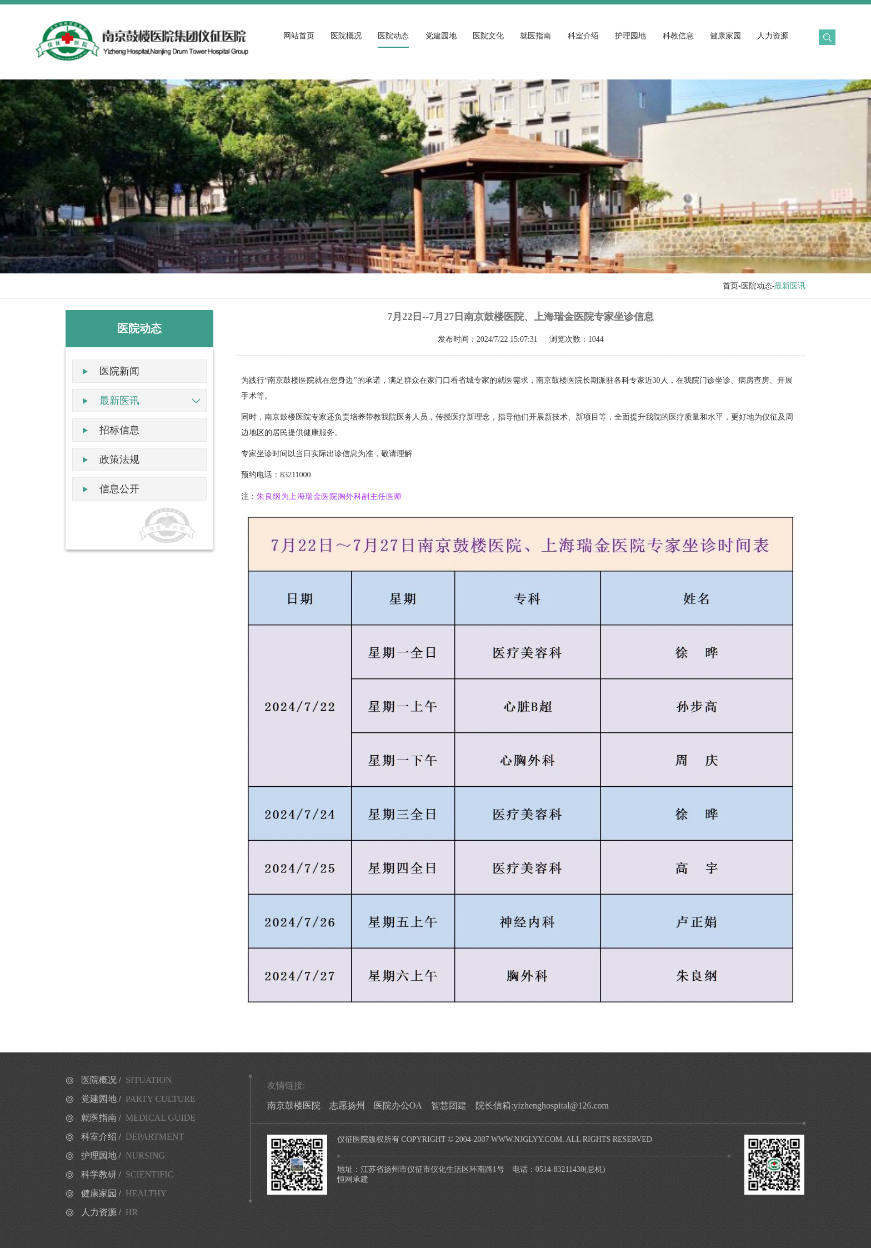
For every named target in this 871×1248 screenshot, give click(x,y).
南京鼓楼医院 (294, 1105)
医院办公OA (398, 1105)
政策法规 (119, 459)
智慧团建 (449, 1105)
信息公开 (119, 489)
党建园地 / (138, 1099)
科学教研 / (127, 1174)
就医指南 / (138, 1117)
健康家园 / (124, 1193)
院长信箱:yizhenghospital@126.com (542, 1105)
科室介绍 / (132, 1136)
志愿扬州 (347, 1105)
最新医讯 (119, 400)
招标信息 (119, 430)
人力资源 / (109, 1212)
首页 (730, 286)
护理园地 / (123, 1155)
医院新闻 (119, 371)
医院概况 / (126, 1080)
